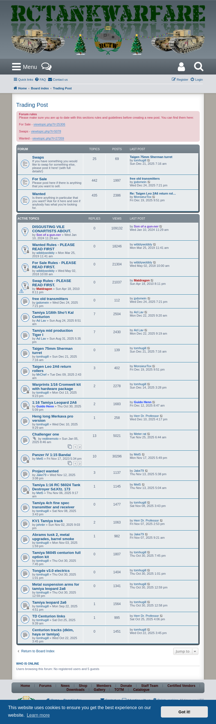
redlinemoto (50, 438)
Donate (126, 686)
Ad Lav (41, 320)
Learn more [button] (38, 715)
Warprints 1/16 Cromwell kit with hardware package (56, 386)
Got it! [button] (184, 712)
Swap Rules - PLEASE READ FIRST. (51, 283)
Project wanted (45, 471)
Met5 (39, 458)
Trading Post (32, 105)
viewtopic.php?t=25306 (49, 124)
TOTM (119, 690)
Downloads (76, 690)
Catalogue (141, 690)
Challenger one (45, 434)
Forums (45, 686)
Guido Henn (45, 406)
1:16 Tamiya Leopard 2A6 (54, 402)
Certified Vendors (181, 686)
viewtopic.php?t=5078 (46, 131)
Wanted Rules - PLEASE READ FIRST (53, 247)
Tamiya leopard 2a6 (49, 602)
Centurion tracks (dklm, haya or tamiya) (53, 632)
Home (25, 686)
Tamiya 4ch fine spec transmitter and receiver (53, 505)
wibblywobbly (45, 252)
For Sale (39, 179)
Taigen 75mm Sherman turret (151, 157)
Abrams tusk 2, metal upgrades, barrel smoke (53, 537)
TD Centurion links (48, 616)
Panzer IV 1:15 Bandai (51, 455)
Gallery (99, 690)
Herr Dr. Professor (146, 416)
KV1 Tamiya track (47, 521)
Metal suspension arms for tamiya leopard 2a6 (55, 586)
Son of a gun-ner (48, 234)
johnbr (40, 524)
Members (103, 686)
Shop (83, 686)
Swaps (38, 157)
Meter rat (140, 434)
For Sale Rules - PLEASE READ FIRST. (54, 265)
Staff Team (149, 686)
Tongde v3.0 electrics (51, 571)
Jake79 (41, 475)
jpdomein (140, 182)
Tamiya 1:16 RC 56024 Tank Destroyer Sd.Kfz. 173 (56, 487)
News (65, 686)
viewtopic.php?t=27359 (48, 138)
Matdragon (44, 288)
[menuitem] (40, 79)
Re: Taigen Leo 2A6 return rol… (153, 193)
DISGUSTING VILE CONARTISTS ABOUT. (51, 229)
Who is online (27, 663)
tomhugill (140, 160)
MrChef (41, 374)
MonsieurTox (142, 197)
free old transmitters (144, 178)
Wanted (39, 194)
